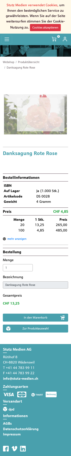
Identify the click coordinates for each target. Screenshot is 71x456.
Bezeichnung (13, 277)
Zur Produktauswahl (36, 328)
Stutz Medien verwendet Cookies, (32, 5)
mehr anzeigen (17, 239)
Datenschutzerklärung (21, 429)
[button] (8, 114)
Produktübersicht (28, 62)
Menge (9, 260)
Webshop (8, 62)
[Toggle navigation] (7, 39)
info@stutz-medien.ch (20, 378)
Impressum (12, 434)
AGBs (7, 423)
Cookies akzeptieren (45, 27)
